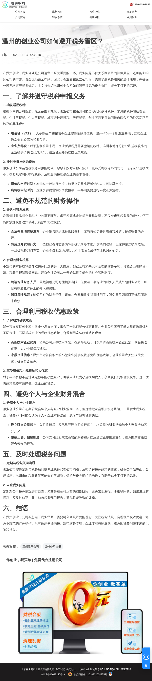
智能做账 (94, 17)
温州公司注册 (53, 546)
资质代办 (132, 11)
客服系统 (57, 17)
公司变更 (20, 17)
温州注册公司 (30, 546)
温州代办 (57, 11)
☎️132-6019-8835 (140, 4)
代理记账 (94, 11)
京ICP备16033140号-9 (53, 674)
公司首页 (20, 11)
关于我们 (60, 669)
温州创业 (132, 17)
